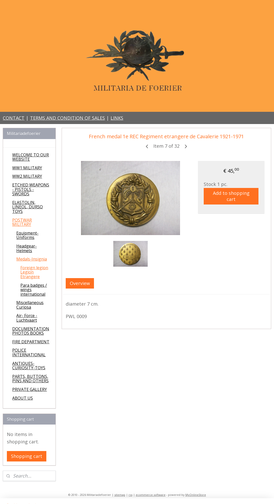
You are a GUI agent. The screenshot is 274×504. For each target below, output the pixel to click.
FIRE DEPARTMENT (30, 342)
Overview (80, 283)
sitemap (119, 495)
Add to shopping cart (231, 196)
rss (130, 495)
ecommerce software (151, 495)
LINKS (117, 118)
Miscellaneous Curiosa (30, 305)
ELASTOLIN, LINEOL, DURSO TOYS (27, 207)
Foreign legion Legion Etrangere (34, 272)
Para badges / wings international (33, 289)
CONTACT (13, 118)
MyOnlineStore (195, 495)
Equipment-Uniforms (27, 235)
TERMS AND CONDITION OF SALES (67, 118)
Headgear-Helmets (26, 248)
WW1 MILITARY (27, 168)
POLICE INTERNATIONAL (29, 352)
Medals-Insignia (31, 259)
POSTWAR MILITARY (22, 222)
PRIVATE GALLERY (29, 389)
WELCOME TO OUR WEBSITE (30, 157)
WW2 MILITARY (27, 176)
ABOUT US (22, 398)
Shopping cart (26, 456)
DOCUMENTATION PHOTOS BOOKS (30, 331)
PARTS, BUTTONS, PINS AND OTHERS (30, 379)
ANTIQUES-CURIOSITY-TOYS (28, 366)
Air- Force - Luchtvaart (26, 318)
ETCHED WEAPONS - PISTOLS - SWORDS (30, 189)
